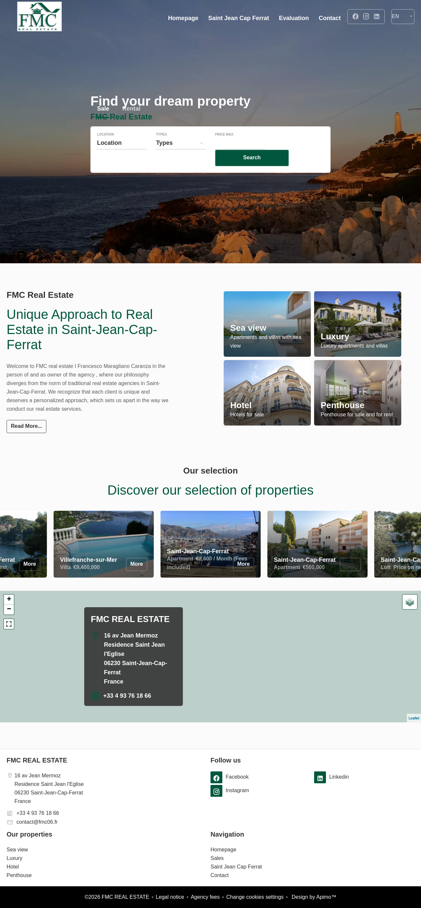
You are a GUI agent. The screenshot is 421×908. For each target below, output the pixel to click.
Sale (103, 122)
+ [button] (9, 600)
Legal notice (170, 897)
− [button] (9, 609)
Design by (313, 897)
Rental (131, 122)
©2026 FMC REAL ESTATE (117, 897)
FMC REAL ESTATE (130, 619)
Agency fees (205, 897)
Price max (224, 148)
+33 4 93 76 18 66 (127, 695)
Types (161, 148)
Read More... (26, 426)
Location (105, 148)
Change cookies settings (255, 897)
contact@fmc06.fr (37, 822)
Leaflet (414, 718)
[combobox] (122, 156)
